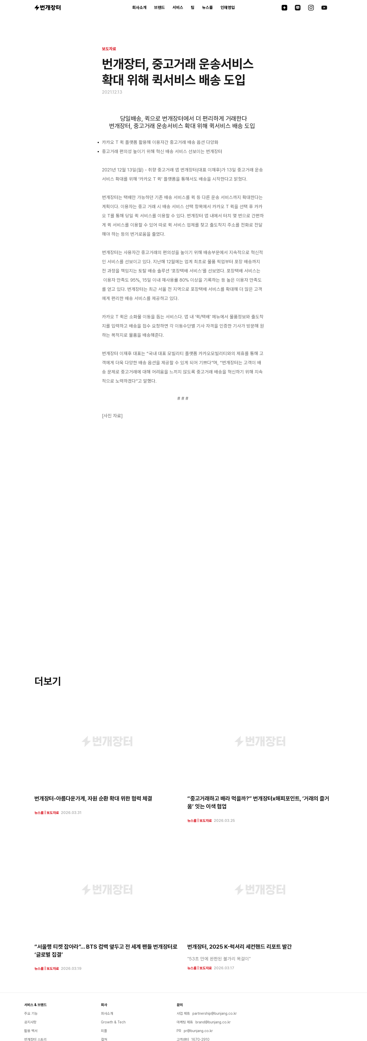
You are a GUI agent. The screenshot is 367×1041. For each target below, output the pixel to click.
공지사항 (30, 1022)
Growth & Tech (113, 1022)
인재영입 (227, 7)
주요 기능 (30, 1013)
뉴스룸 (207, 7)
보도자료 (109, 48)
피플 (104, 1031)
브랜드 (159, 7)
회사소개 (139, 7)
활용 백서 (30, 1031)
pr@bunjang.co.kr (198, 1031)
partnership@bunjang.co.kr (214, 1013)
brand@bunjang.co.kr (213, 1022)
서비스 (178, 7)
